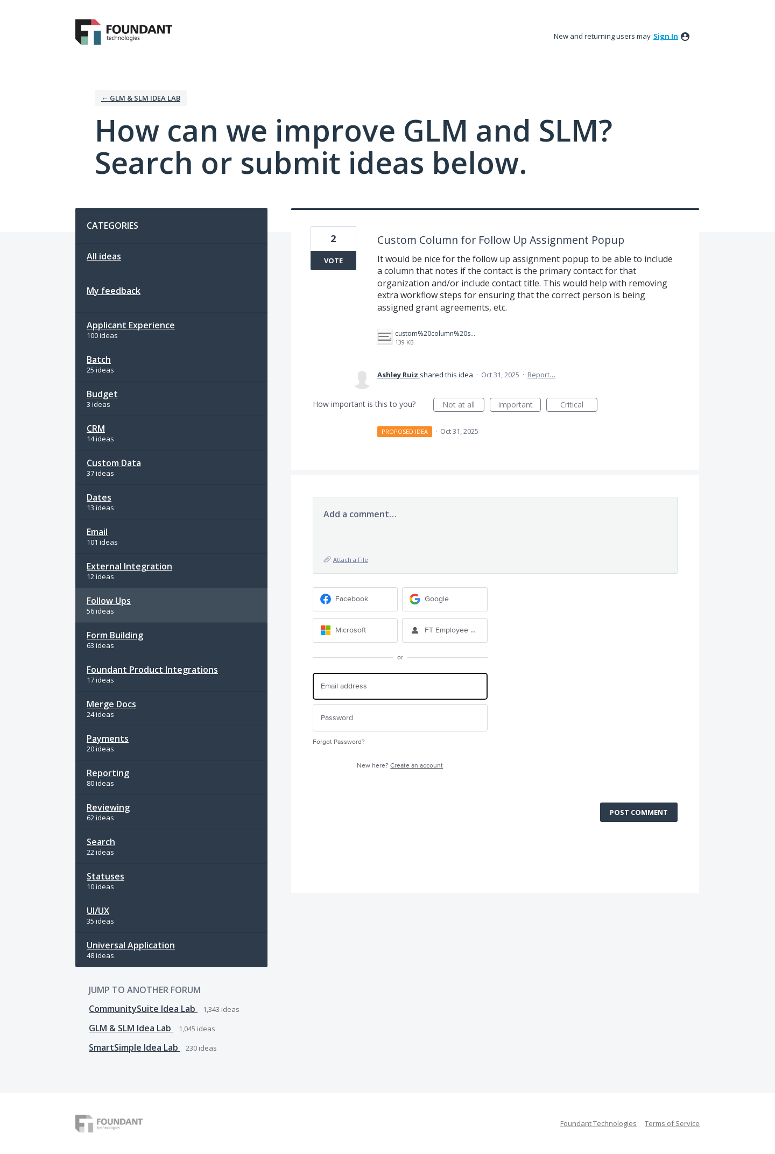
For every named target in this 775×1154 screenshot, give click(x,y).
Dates (99, 497)
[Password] (400, 717)
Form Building (115, 635)
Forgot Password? (339, 742)
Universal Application (131, 945)
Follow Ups (109, 601)
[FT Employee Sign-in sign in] (445, 630)
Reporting (108, 773)
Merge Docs (111, 704)
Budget (102, 394)
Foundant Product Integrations (152, 669)
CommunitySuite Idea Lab (143, 1009)
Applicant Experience (131, 325)
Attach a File (350, 559)
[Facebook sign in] (355, 599)
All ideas (104, 256)
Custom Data (114, 463)
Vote (333, 260)
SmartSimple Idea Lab (134, 1047)
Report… (541, 374)
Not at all (463, 405)
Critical (578, 405)
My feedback (113, 291)
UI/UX (98, 911)
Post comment (639, 812)
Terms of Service (672, 1123)
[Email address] (400, 686)
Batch (99, 359)
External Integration (129, 566)
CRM (96, 428)
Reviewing (108, 807)
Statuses (105, 876)
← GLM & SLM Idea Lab (140, 98)
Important (519, 405)
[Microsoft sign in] (355, 630)
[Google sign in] (445, 599)
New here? (400, 766)
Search (101, 842)
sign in (665, 36)
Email (97, 532)
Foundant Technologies (598, 1123)
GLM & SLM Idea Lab (131, 1028)
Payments (108, 738)
